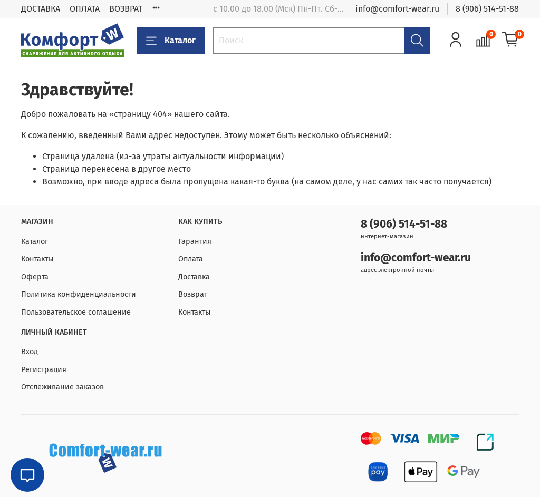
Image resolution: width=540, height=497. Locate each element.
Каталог (171, 40)
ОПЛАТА (85, 9)
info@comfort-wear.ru (397, 9)
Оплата (190, 259)
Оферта (35, 276)
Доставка (194, 276)
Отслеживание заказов (62, 387)
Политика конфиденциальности (78, 294)
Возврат (192, 294)
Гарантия (194, 241)
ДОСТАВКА (40, 9)
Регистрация (43, 369)
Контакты (37, 259)
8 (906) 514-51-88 (487, 9)
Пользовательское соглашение (76, 312)
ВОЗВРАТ (125, 9)
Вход (29, 351)
